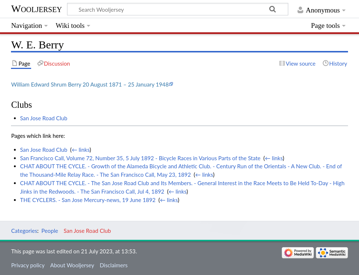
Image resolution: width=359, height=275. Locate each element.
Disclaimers (113, 265)
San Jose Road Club (43, 118)
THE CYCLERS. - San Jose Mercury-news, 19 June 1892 (88, 200)
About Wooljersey (72, 265)
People (49, 230)
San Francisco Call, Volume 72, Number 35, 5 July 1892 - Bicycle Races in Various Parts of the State (140, 158)
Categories (24, 230)
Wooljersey (36, 8)
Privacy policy (27, 265)
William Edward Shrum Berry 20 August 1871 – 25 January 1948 (90, 84)
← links (81, 149)
